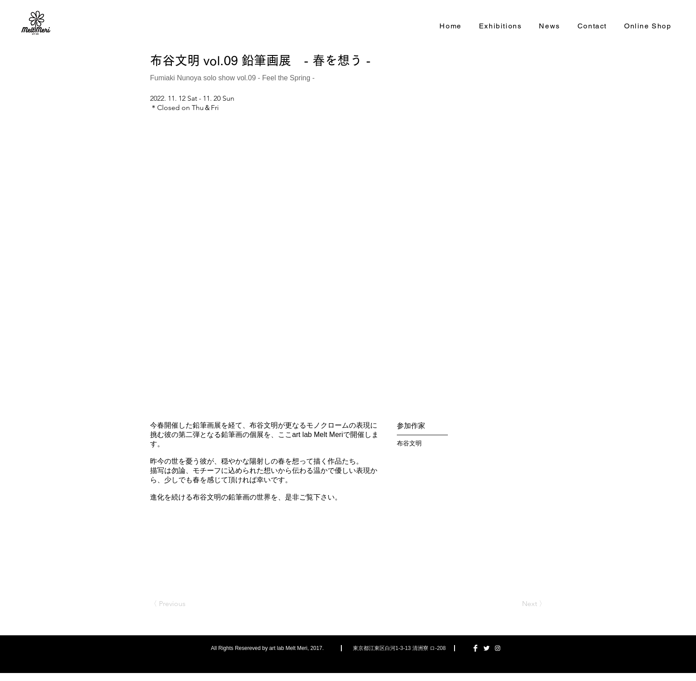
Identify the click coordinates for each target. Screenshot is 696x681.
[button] (348, 263)
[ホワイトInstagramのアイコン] (497, 648)
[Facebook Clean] (475, 648)
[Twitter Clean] (486, 648)
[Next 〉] (524, 604)
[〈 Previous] (179, 604)
